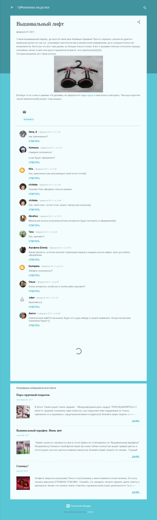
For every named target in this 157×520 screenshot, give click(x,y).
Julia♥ (32, 297)
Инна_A (33, 132)
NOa (31, 169)
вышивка (28, 119)
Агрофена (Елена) (38, 247)
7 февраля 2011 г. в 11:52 (49, 132)
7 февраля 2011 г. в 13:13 (50, 216)
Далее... (136, 421)
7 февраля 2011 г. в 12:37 (51, 148)
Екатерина (34, 266)
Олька (32, 282)
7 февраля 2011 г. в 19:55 (60, 248)
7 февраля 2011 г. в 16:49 (46, 232)
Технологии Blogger (78, 506)
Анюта (32, 313)
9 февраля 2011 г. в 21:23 (47, 298)
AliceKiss (33, 216)
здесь (90, 95)
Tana (31, 232)
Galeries (90, 512)
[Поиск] (145, 8)
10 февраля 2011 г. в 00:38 (48, 313)
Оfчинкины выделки (33, 7)
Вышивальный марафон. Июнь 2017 (38, 431)
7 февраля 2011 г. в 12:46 (50, 200)
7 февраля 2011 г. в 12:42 (45, 169)
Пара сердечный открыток (33, 395)
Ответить (34, 141)
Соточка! (22, 466)
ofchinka (33, 184)
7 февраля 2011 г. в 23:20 (47, 282)
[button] (139, 22)
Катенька (33, 147)
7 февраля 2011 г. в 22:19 (52, 266)
